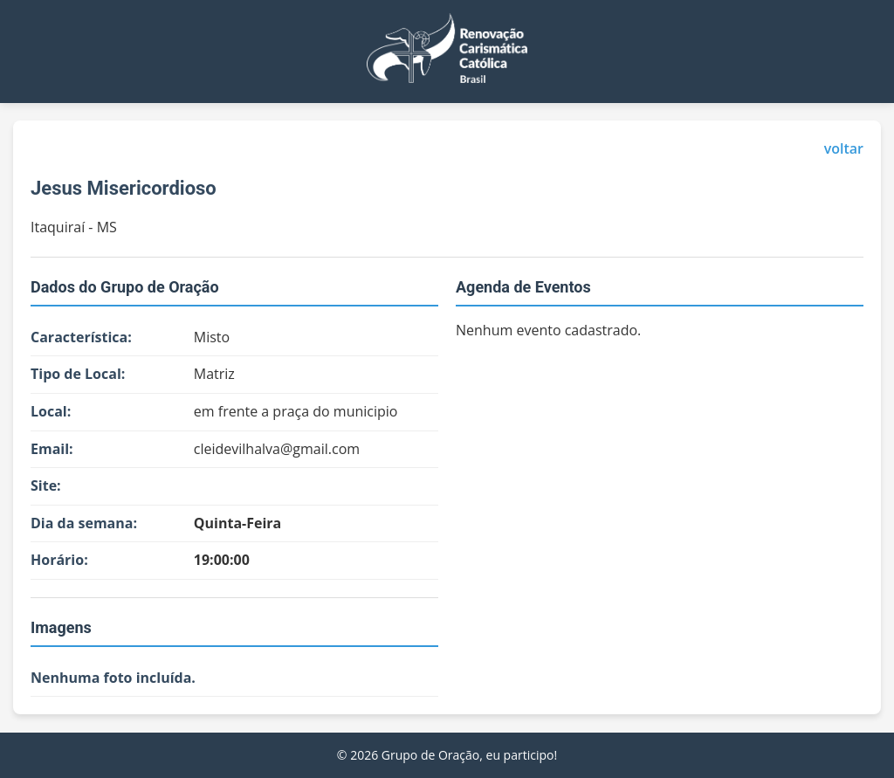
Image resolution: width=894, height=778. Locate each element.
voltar (843, 148)
